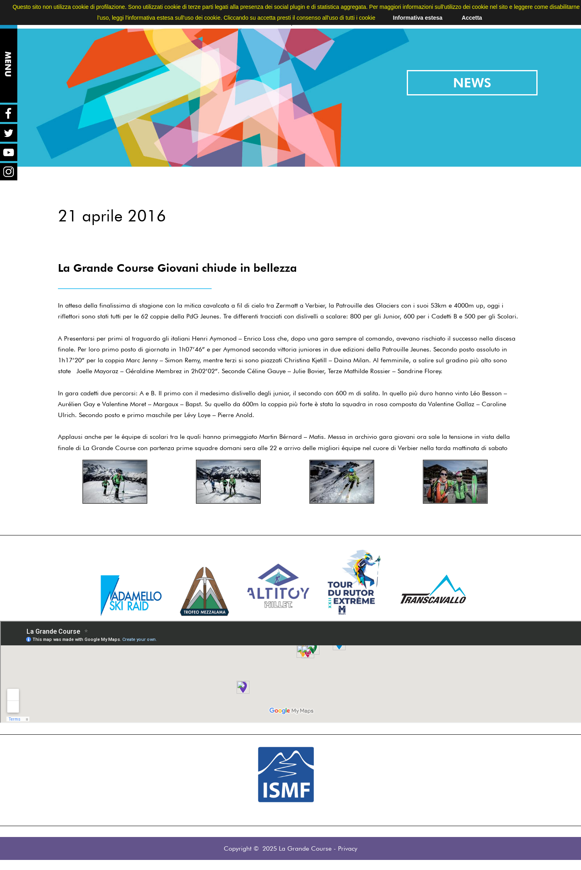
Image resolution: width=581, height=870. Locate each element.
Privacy (347, 848)
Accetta (472, 17)
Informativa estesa (418, 17)
